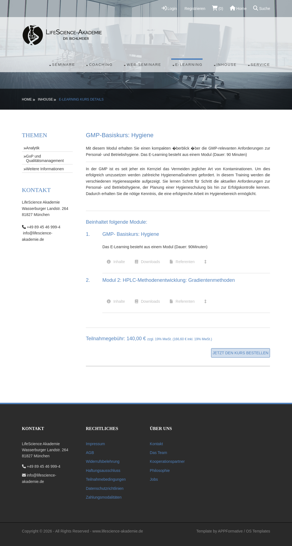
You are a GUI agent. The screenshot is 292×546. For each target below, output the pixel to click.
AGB (90, 452)
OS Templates (258, 531)
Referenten (185, 262)
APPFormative (230, 531)
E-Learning (189, 65)
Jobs (154, 479)
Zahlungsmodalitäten (104, 497)
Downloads (150, 262)
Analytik (33, 148)
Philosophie (160, 470)
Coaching (101, 65)
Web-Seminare (144, 65)
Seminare (63, 65)
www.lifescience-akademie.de (117, 531)
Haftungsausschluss (103, 470)
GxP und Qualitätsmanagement (45, 158)
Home (238, 8)
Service (260, 65)
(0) (217, 8)
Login (169, 8)
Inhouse (227, 65)
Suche (261, 8)
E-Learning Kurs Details (81, 99)
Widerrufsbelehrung (102, 461)
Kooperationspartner (167, 461)
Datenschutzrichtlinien (105, 488)
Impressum (95, 444)
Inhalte (119, 262)
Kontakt (156, 444)
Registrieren (194, 8)
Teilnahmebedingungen (106, 479)
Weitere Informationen (45, 169)
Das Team (158, 452)
